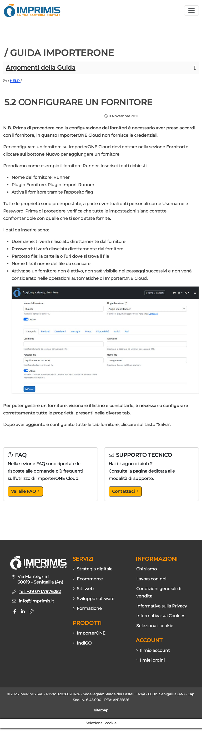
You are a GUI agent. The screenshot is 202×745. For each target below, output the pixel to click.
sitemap (101, 710)
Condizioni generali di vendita (158, 592)
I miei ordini (150, 660)
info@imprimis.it (36, 601)
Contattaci (125, 491)
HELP (15, 81)
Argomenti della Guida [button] (40, 67)
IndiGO (82, 643)
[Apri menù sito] (191, 10)
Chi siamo (146, 568)
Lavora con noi (151, 578)
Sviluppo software (93, 598)
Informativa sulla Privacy (161, 606)
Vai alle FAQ (25, 491)
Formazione (87, 608)
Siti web (83, 588)
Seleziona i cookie (154, 625)
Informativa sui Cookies (160, 615)
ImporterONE (89, 633)
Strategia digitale (93, 568)
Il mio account (153, 650)
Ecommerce (88, 578)
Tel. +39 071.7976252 (40, 591)
